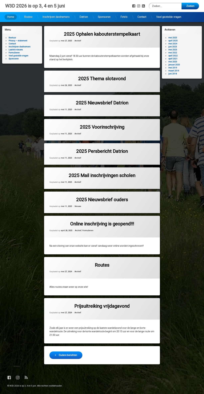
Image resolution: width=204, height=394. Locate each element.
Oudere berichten (68, 355)
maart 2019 (173, 71)
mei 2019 (172, 68)
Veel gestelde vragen (168, 17)
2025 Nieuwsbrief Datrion (102, 103)
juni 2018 (172, 74)
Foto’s (123, 17)
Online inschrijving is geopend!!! (102, 224)
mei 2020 (172, 62)
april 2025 (173, 41)
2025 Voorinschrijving (102, 127)
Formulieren (87, 230)
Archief (78, 41)
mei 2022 (172, 53)
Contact (141, 17)
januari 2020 (174, 65)
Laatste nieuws (16, 50)
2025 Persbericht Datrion (102, 151)
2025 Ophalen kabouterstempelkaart (102, 34)
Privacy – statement (18, 41)
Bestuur (12, 38)
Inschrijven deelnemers (56, 17)
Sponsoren (104, 17)
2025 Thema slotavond (102, 78)
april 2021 (173, 59)
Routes (28, 17)
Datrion (84, 17)
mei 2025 (172, 38)
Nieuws (78, 206)
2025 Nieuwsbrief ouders (102, 199)
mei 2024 (172, 44)
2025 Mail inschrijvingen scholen (102, 175)
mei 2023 (172, 50)
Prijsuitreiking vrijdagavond (102, 306)
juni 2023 (172, 47)
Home (10, 17)
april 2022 (173, 56)
